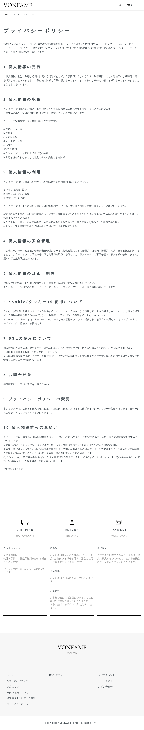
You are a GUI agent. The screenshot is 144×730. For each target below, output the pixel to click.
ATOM (59, 675)
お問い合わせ (102, 686)
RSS (51, 675)
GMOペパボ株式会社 (49, 43)
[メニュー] (139, 5)
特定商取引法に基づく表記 (17, 698)
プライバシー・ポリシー (126, 48)
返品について (10, 686)
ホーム (6, 14)
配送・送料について (14, 681)
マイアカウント (103, 675)
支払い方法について (14, 692)
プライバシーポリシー (15, 703)
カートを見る (102, 681)
